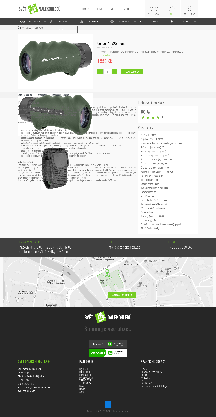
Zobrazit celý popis (106, 55)
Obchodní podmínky (151, 371)
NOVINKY (85, 9)
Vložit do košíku (132, 72)
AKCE (113, 9)
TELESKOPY (183, 21)
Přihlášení (146, 383)
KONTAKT (127, 9)
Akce (82, 391)
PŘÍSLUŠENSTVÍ (125, 21)
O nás (144, 369)
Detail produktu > (26, 94)
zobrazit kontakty (122, 294)
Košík (144, 380)
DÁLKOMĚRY (63, 21)
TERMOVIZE (153, 21)
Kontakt (145, 377)
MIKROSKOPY (94, 21)
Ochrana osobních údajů (154, 386)
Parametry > (43, 94)
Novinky (84, 389)
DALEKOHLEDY (34, 21)
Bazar (83, 386)
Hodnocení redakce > (61, 94)
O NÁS (99, 9)
